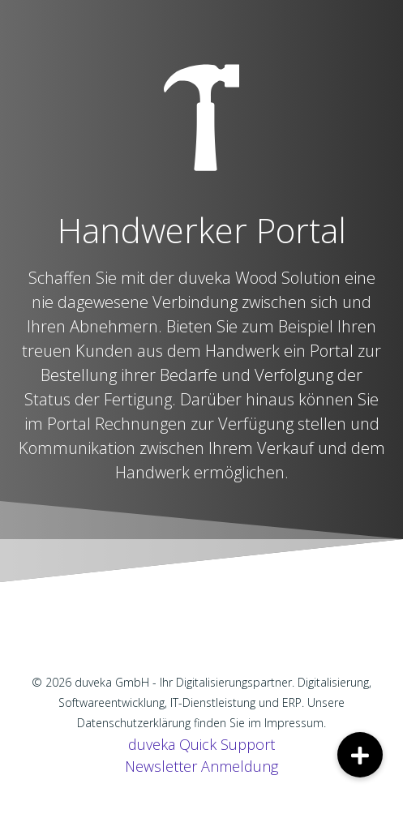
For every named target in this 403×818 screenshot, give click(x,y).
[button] (360, 754)
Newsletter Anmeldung (201, 766)
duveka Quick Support (201, 744)
